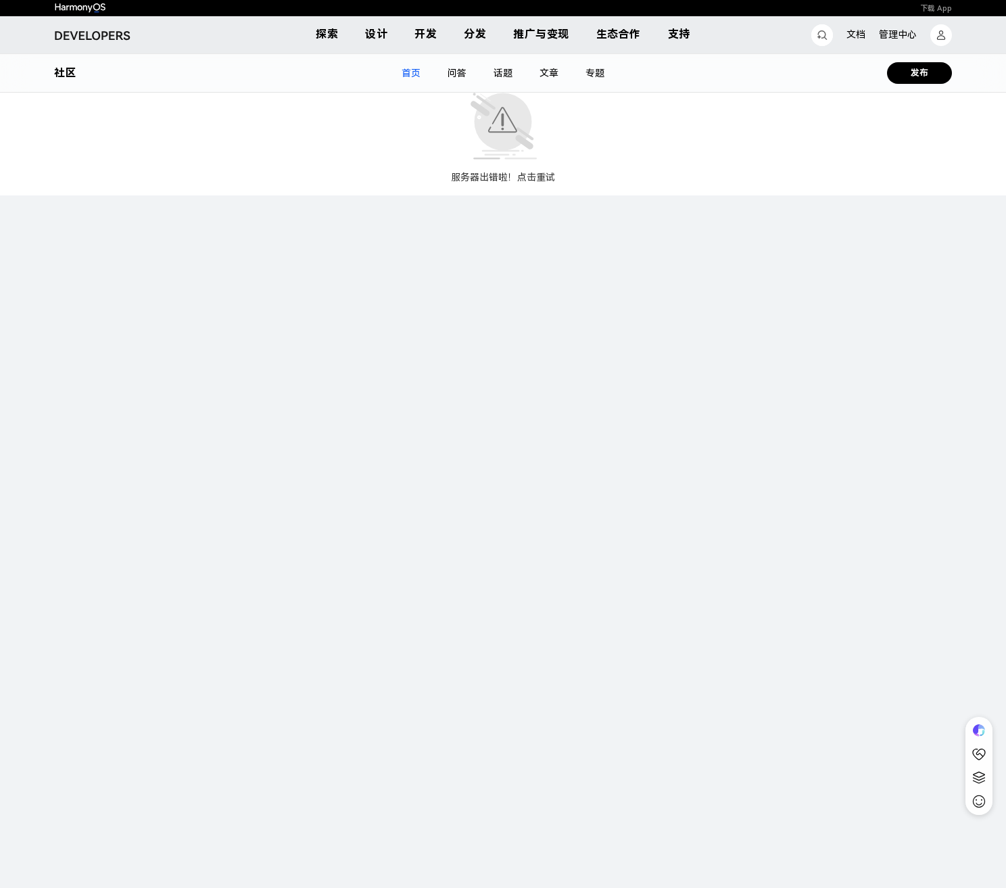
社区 (65, 72)
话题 (503, 73)
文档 (855, 34)
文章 (549, 73)
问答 (457, 73)
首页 (411, 73)
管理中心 (898, 34)
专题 (594, 73)
